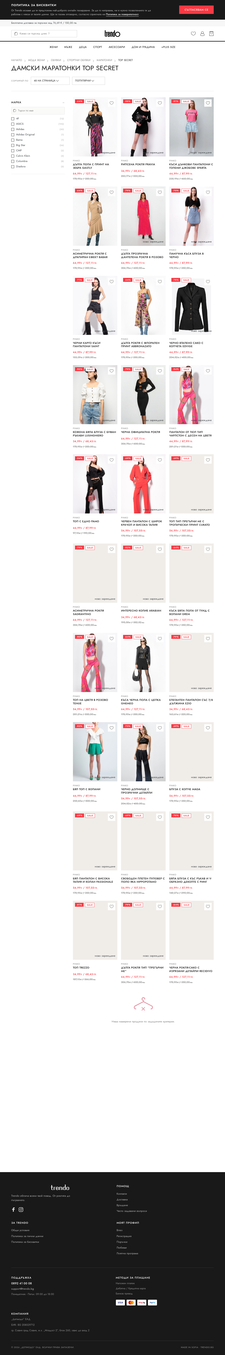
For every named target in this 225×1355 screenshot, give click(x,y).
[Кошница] (211, 33)
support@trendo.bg (22, 1289)
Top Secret (125, 60)
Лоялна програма (127, 1253)
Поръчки (122, 1242)
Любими (122, 1248)
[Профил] (202, 33)
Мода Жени (36, 60)
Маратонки (104, 60)
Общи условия (20, 1230)
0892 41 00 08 (21, 1283)
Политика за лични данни (27, 1236)
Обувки (56, 60)
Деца (83, 47)
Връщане (122, 1205)
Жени (54, 47)
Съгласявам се (196, 10)
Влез (120, 1230)
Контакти (122, 1194)
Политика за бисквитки (25, 1242)
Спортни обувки (78, 60)
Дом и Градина (143, 47)
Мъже (68, 47)
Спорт (97, 47)
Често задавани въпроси (132, 1211)
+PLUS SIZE (168, 47)
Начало (16, 60)
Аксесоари (117, 47)
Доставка (122, 1199)
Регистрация (124, 1236)
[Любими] (193, 33)
